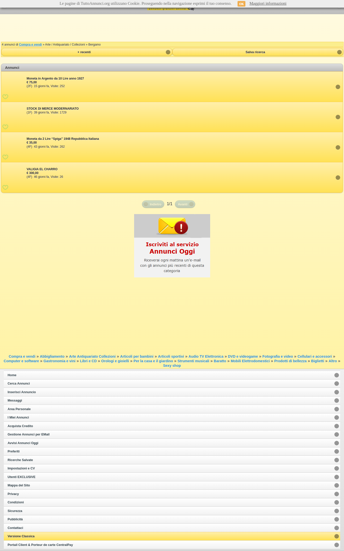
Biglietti (317, 361)
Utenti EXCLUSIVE (21, 477)
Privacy (13, 494)
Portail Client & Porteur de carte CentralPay (40, 545)
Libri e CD (88, 361)
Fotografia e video (277, 356)
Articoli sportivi (171, 356)
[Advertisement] (172, 28)
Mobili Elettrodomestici (250, 361)
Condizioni (16, 502)
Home (12, 375)
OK (241, 4)
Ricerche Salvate (20, 460)
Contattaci (15, 528)
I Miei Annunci (18, 417)
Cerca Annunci (19, 383)
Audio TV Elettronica (206, 356)
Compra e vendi (30, 44)
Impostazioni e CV (21, 468)
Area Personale (19, 409)
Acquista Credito (20, 426)
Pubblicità (15, 519)
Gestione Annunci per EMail (29, 434)
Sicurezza (15, 511)
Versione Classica (21, 536)
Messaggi (15, 400)
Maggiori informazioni (267, 3)
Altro (333, 361)
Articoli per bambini (136, 356)
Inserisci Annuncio (22, 392)
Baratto (220, 361)
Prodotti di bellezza (290, 361)
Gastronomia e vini (60, 361)
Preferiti (14, 451)
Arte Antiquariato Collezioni (92, 356)
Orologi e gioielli (115, 361)
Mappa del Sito (19, 485)
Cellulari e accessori (315, 356)
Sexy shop (172, 366)
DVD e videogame (243, 356)
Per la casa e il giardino (153, 361)
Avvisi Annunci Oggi (23, 443)
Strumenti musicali (193, 361)
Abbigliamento (52, 356)
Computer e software (21, 361)
